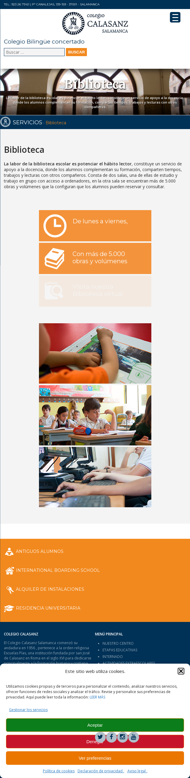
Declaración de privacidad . (101, 770)
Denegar (95, 741)
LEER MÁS (97, 697)
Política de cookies (59, 770)
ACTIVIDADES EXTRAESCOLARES (128, 663)
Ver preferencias (95, 758)
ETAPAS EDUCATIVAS (119, 650)
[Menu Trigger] (175, 17)
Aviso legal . (137, 770)
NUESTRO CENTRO (118, 643)
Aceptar (95, 725)
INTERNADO (112, 656)
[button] (181, 671)
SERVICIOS (27, 122)
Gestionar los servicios (28, 709)
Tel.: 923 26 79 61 (16, 4)
